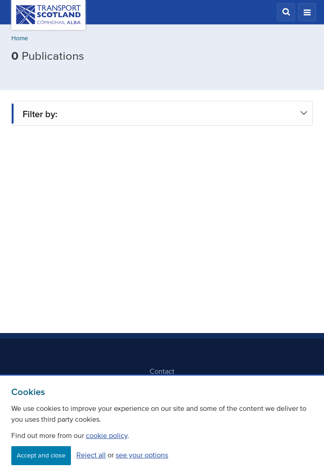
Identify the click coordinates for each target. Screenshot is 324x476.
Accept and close (41, 455)
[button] (286, 12)
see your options (142, 455)
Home (19, 38)
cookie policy (106, 435)
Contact (162, 371)
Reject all (91, 455)
